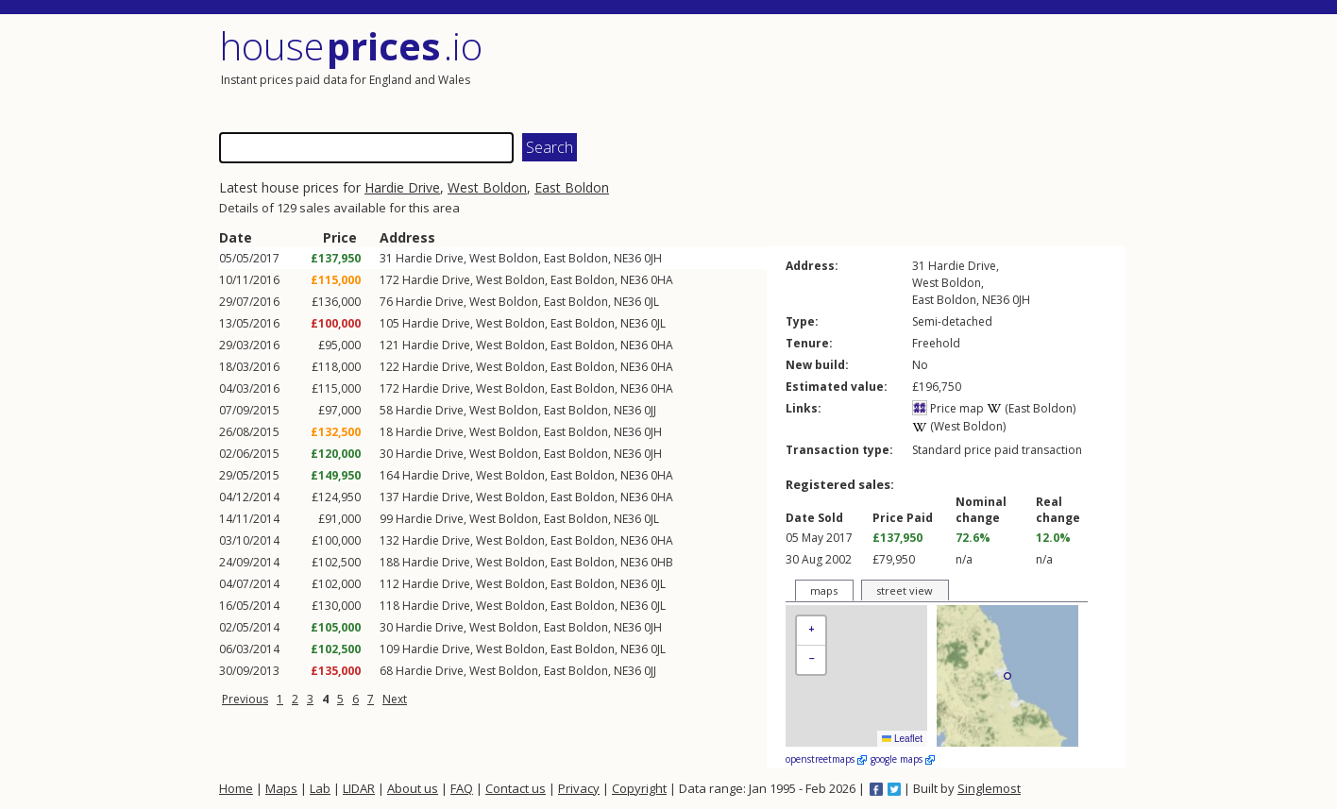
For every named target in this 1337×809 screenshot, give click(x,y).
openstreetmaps (826, 759)
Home (236, 788)
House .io (350, 46)
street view (904, 590)
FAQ (461, 788)
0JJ (650, 410)
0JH (653, 258)
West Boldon (487, 187)
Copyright (639, 788)
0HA (662, 280)
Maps (281, 788)
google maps (903, 759)
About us (412, 788)
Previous (245, 699)
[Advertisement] (898, 71)
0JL (651, 302)
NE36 (627, 258)
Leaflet (902, 738)
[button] (811, 631)
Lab (320, 788)
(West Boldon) (959, 426)
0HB (662, 562)
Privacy (579, 788)
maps (824, 590)
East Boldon (571, 187)
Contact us (515, 788)
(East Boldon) (1031, 408)
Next (394, 699)
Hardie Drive (402, 187)
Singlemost (989, 788)
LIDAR (359, 788)
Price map (948, 408)
